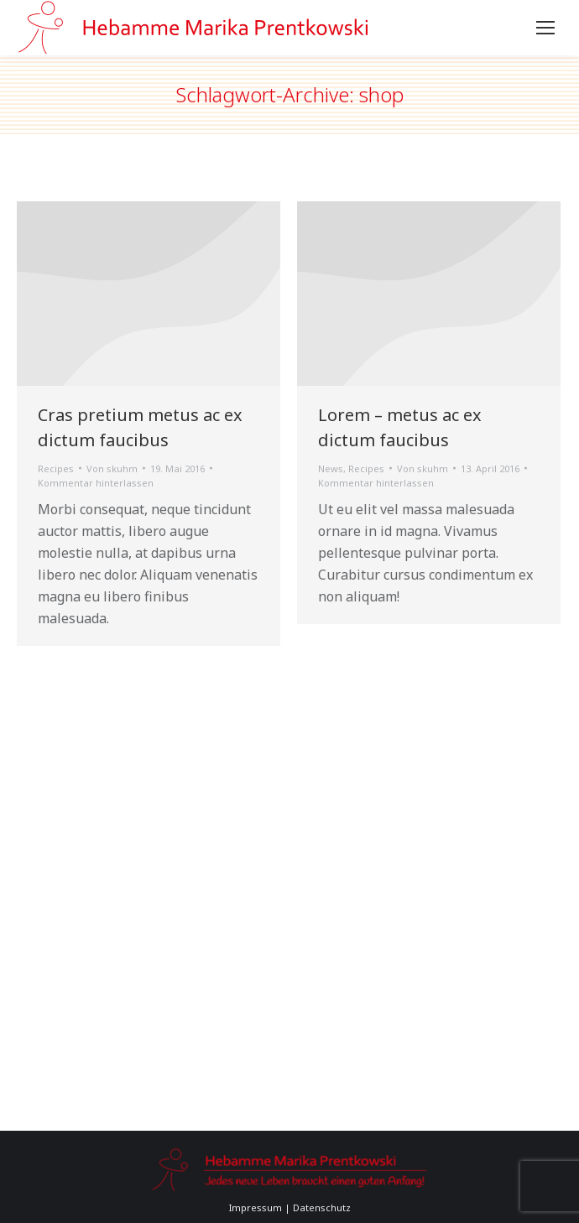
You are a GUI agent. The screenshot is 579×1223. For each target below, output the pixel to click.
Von (112, 468)
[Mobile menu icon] (545, 27)
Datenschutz (322, 1207)
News (330, 468)
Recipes (56, 468)
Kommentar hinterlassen (96, 482)
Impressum (255, 1207)
